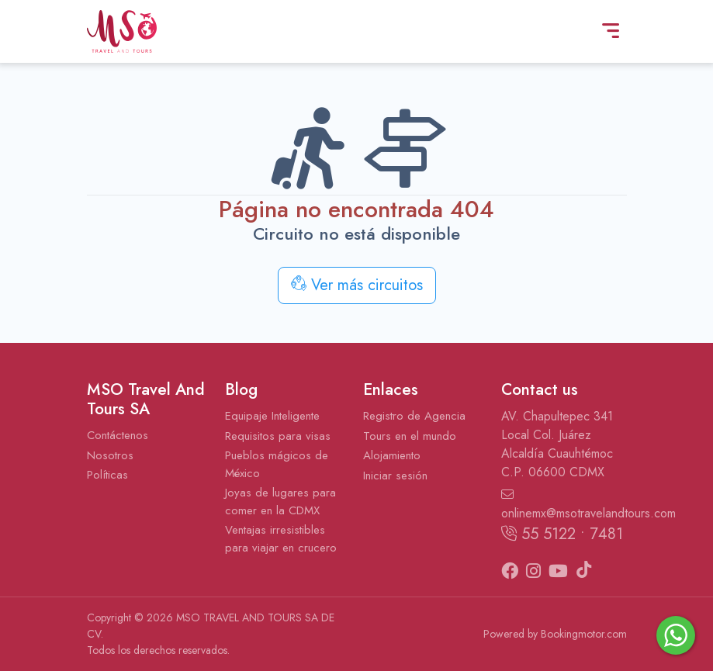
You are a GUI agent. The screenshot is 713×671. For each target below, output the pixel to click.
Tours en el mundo (409, 435)
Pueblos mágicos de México (276, 464)
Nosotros (110, 455)
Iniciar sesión (395, 475)
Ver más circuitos (357, 285)
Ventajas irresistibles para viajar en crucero (281, 538)
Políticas (107, 474)
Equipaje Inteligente (272, 415)
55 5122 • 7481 (562, 534)
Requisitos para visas (278, 435)
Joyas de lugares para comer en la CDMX (280, 501)
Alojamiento (392, 455)
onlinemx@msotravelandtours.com (564, 505)
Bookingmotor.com (584, 634)
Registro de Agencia (414, 415)
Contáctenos (117, 435)
